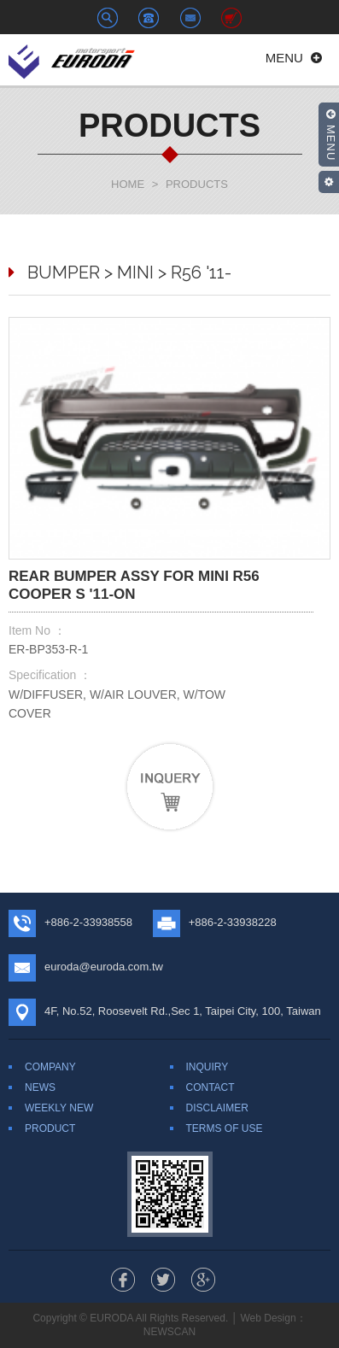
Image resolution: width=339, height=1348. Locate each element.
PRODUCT (50, 1128)
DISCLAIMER (217, 1108)
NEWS (40, 1087)
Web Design (267, 1318)
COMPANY (50, 1067)
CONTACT (210, 1087)
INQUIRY (207, 1067)
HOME (127, 184)
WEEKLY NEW (59, 1108)
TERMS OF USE (224, 1128)
